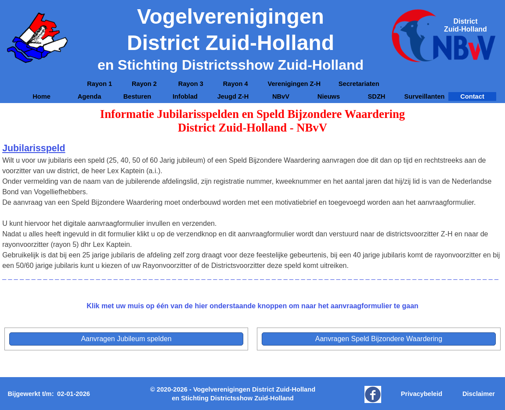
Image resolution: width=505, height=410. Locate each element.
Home (41, 96)
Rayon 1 (99, 83)
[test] (126, 339)
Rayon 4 (235, 83)
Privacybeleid (422, 393)
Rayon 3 (190, 83)
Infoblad (185, 96)
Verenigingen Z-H (294, 83)
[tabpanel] (465, 25)
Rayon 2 (145, 83)
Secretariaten (359, 83)
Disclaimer (478, 393)
